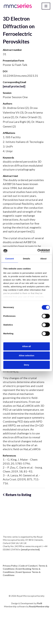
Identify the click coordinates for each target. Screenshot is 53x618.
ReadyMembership (39, 606)
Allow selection (26, 355)
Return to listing (18, 495)
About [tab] (43, 258)
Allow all (26, 346)
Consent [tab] (9, 258)
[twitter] (26, 582)
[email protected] (14, 86)
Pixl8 (39, 603)
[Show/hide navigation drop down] (46, 6)
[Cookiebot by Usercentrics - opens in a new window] (38, 251)
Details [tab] (26, 258)
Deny (26, 365)
